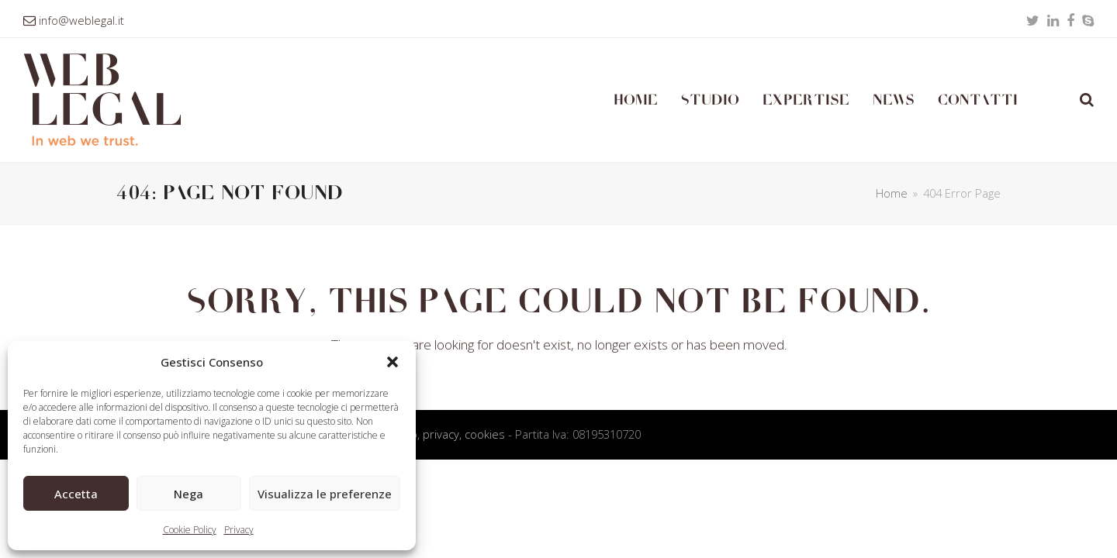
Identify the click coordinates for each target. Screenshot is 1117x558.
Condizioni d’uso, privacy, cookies (419, 434)
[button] (392, 362)
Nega (188, 493)
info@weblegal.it (81, 20)
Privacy (239, 529)
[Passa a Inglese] (1048, 100)
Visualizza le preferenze (325, 493)
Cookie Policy (189, 529)
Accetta (76, 493)
